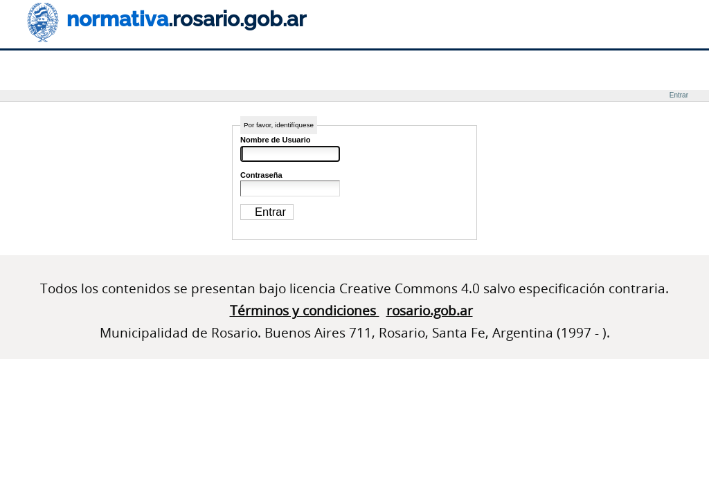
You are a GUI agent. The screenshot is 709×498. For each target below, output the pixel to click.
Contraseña (261, 175)
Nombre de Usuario (275, 140)
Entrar (679, 95)
